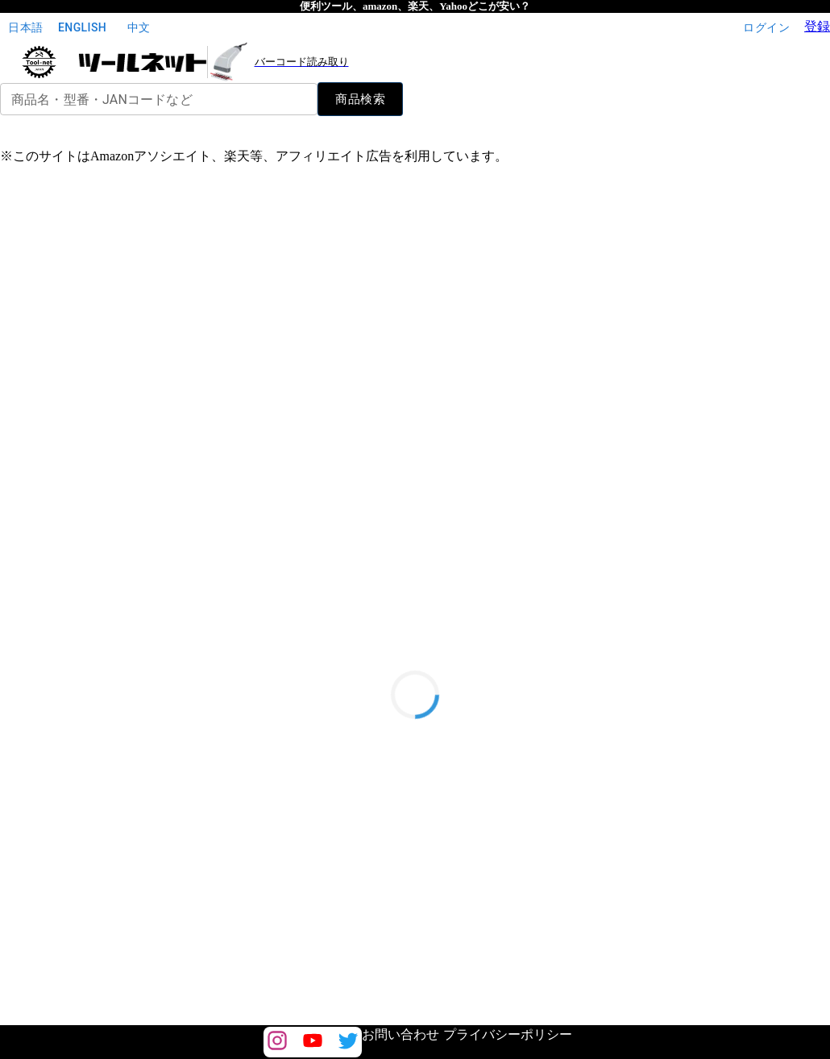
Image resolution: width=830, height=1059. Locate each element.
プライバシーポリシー (507, 1034)
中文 (138, 28)
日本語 (26, 28)
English (82, 28)
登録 (817, 26)
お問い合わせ (400, 1034)
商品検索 (360, 99)
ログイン (766, 28)
